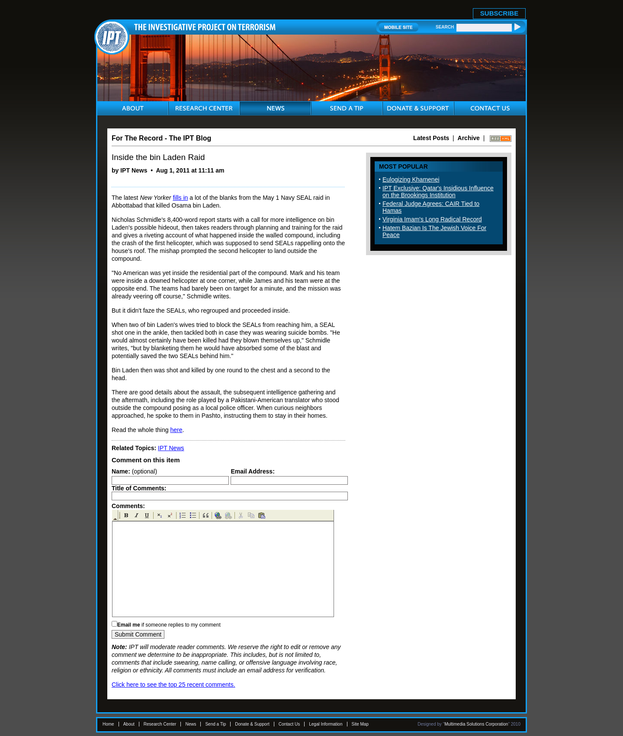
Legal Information (325, 724)
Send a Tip (215, 724)
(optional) (134, 471)
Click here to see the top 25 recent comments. (173, 684)
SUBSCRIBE (499, 13)
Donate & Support (252, 724)
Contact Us (289, 724)
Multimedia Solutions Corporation (476, 724)
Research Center (160, 724)
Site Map (360, 724)
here (176, 429)
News (190, 724)
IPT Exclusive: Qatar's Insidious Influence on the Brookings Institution (438, 191)
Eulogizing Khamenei (411, 179)
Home (108, 724)
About (129, 724)
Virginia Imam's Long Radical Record (432, 219)
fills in (180, 197)
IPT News (171, 448)
